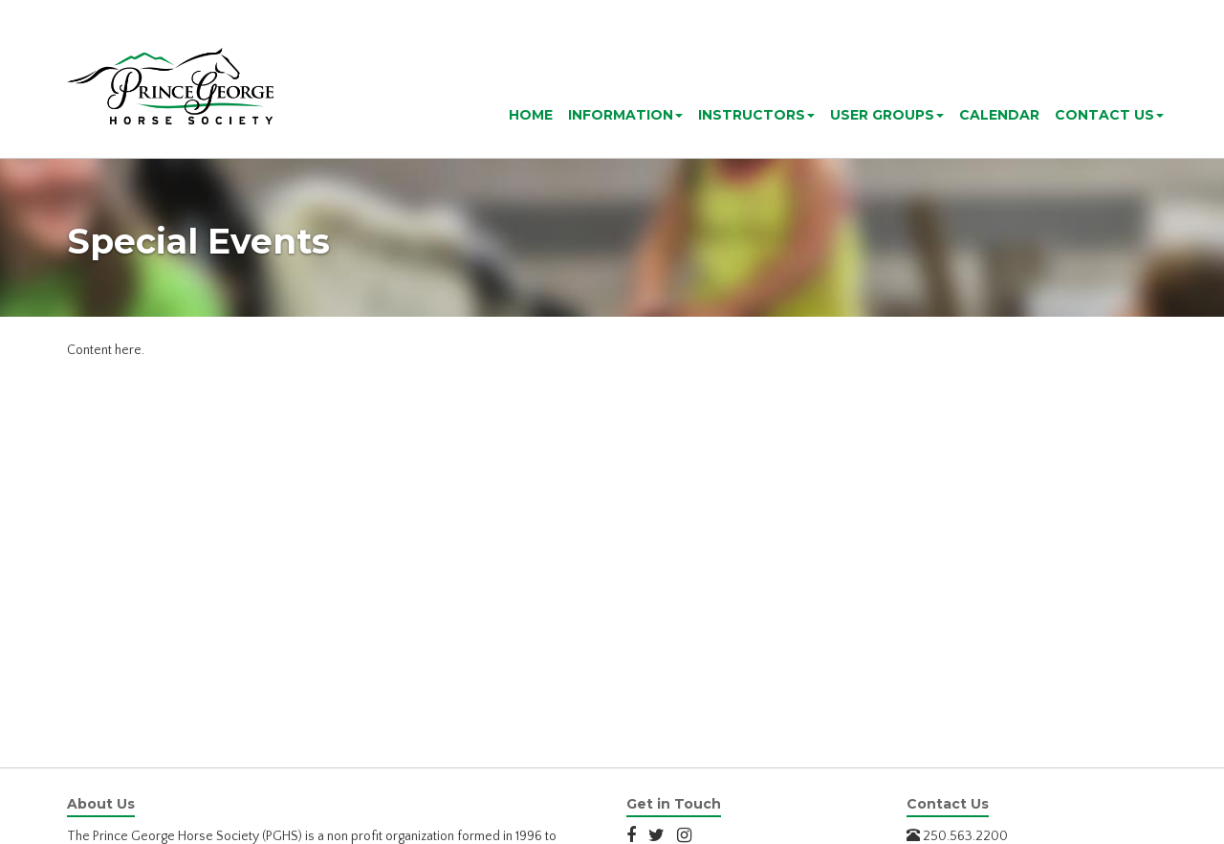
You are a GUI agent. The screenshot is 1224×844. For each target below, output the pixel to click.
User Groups (887, 114)
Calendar (999, 114)
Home (531, 114)
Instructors (756, 114)
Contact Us (1109, 114)
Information (625, 114)
